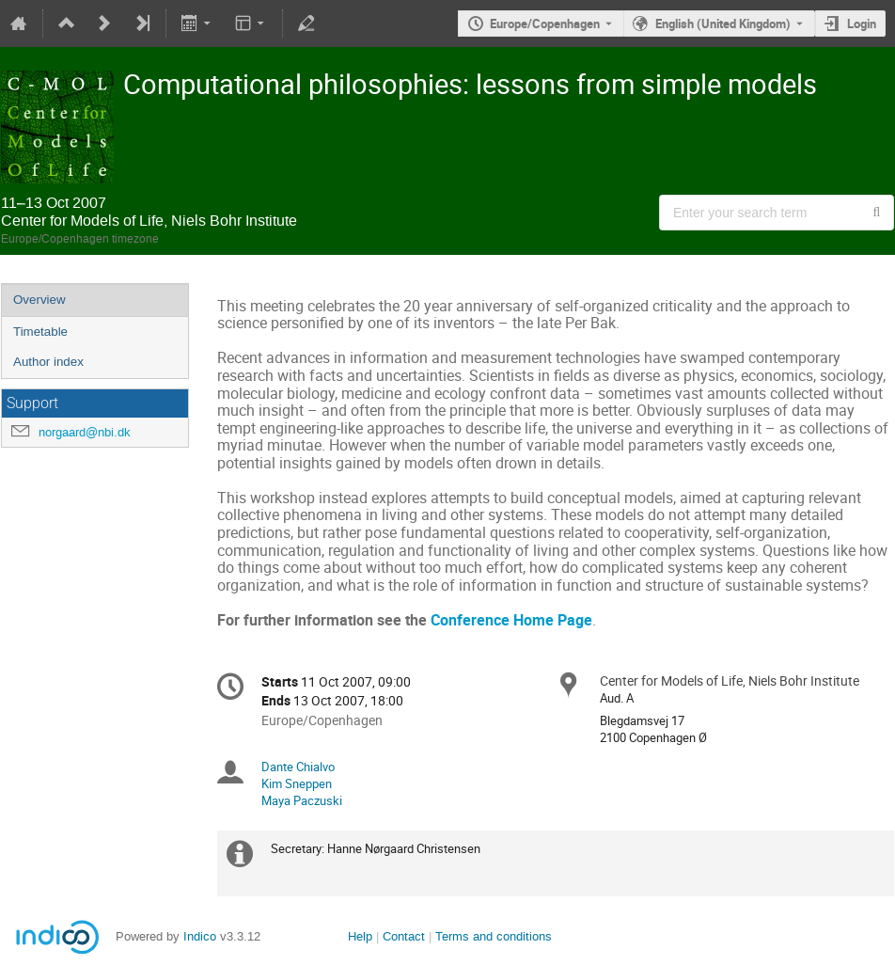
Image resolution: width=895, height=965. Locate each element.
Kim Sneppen (296, 783)
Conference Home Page (511, 620)
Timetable (40, 331)
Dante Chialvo (298, 766)
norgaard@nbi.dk (85, 432)
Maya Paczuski (301, 800)
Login (861, 23)
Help (360, 936)
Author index (48, 362)
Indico (199, 936)
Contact (404, 936)
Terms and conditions (493, 936)
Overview (39, 300)
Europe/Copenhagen (545, 23)
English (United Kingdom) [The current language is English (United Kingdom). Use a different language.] (723, 23)
